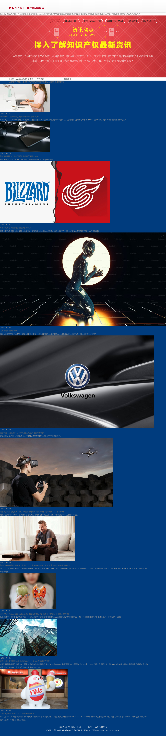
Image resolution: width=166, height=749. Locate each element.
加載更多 (67, 79)
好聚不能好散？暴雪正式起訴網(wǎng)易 (15, 228)
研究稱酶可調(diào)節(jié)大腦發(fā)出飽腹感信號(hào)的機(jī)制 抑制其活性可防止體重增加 (34, 614)
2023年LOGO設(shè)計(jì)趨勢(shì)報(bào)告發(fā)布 (19, 117)
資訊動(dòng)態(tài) (115, 21)
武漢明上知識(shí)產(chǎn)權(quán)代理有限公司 (64, 730)
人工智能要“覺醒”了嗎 (8, 331)
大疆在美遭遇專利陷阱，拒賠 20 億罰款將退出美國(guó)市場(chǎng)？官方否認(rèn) (32, 512)
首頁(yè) (55, 21)
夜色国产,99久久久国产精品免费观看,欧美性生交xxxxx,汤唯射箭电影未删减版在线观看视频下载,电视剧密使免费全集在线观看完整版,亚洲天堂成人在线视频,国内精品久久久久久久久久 (70, 14)
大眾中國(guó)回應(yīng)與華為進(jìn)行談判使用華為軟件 (22, 433)
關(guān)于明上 (71, 21)
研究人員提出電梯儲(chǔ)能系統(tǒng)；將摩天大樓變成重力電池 (25, 661)
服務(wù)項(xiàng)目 (92, 21)
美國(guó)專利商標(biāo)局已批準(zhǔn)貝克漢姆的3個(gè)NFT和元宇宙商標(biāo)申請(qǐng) (35, 565)
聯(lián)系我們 (149, 21)
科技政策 (133, 21)
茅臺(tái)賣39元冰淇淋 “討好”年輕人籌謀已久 (17, 714)
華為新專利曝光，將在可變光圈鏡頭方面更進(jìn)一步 (20, 156)
